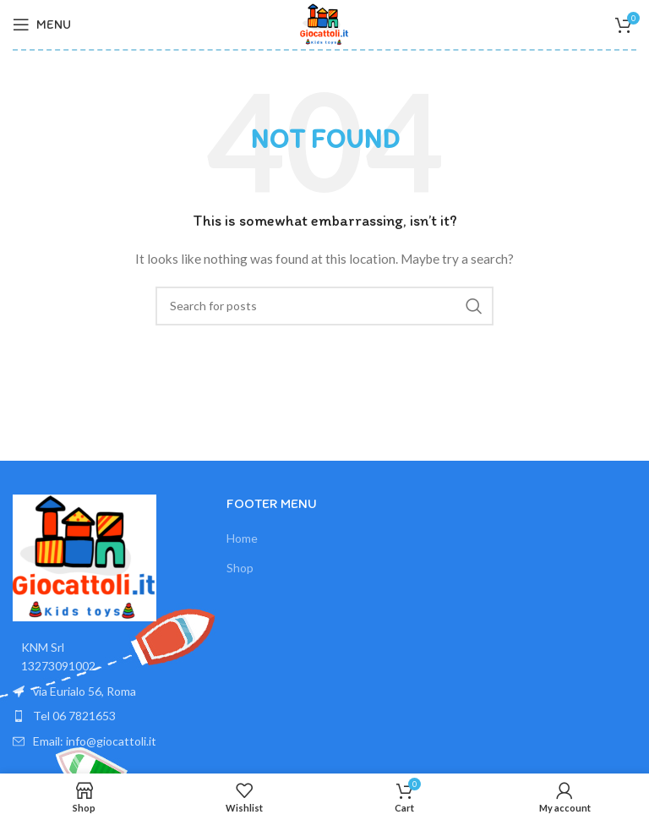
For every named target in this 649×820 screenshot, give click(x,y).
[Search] (324, 306)
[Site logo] (324, 23)
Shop (240, 567)
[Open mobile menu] (41, 24)
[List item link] (111, 716)
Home (242, 538)
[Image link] (84, 556)
